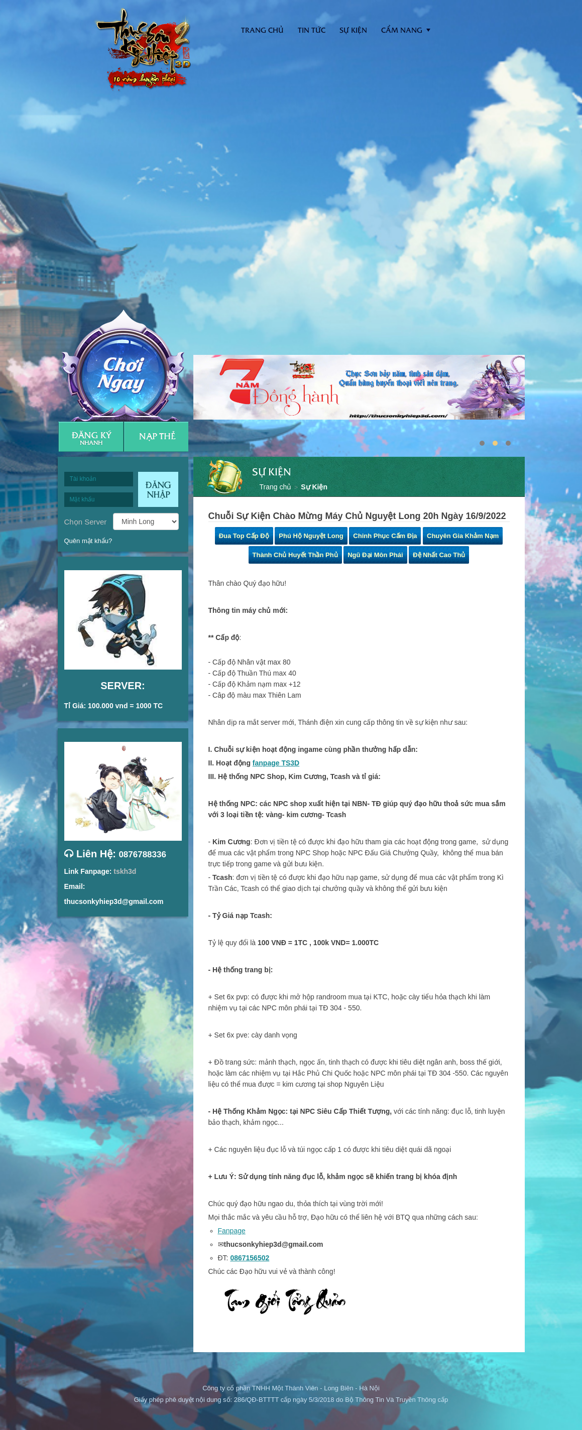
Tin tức (311, 30)
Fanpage (232, 1231)
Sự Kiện (314, 487)
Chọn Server (85, 521)
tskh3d (124, 871)
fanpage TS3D (276, 763)
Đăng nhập (158, 489)
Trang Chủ (262, 30)
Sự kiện (353, 30)
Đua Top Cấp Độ (244, 536)
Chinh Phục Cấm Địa (385, 536)
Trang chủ (276, 487)
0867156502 (249, 1258)
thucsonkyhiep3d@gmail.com (114, 901)
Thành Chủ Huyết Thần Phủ (295, 555)
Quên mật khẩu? (88, 541)
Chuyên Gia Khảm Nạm (463, 536)
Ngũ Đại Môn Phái (375, 555)
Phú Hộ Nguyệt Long (311, 536)
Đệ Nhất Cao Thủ (439, 555)
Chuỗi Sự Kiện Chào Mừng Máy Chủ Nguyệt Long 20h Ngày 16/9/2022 (357, 516)
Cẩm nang (401, 30)
